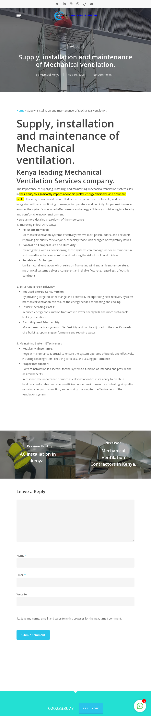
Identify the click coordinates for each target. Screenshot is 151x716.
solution (75, 46)
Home (20, 110)
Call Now (91, 708)
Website (22, 594)
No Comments (102, 74)
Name (22, 555)
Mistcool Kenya (49, 74)
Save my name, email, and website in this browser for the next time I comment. (71, 618)
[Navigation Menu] (19, 15)
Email (21, 575)
